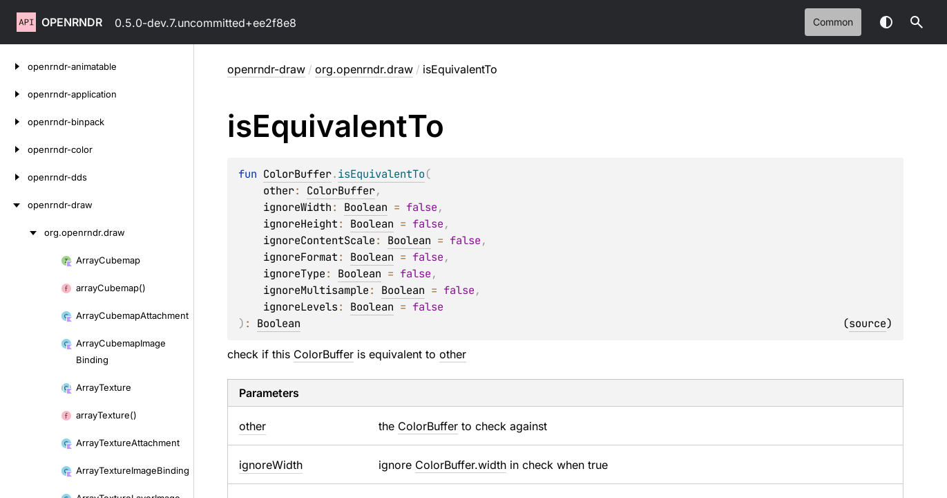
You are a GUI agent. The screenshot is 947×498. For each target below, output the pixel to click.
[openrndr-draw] (14, 205)
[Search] (916, 22)
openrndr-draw (266, 69)
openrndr (71, 22)
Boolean (366, 207)
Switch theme (886, 22)
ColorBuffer (297, 174)
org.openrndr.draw (364, 69)
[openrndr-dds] (14, 177)
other (452, 354)
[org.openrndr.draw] (22, 232)
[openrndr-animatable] (14, 66)
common (833, 22)
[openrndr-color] (14, 149)
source (867, 323)
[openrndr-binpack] (14, 122)
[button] (916, 22)
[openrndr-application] (14, 94)
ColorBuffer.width (460, 465)
